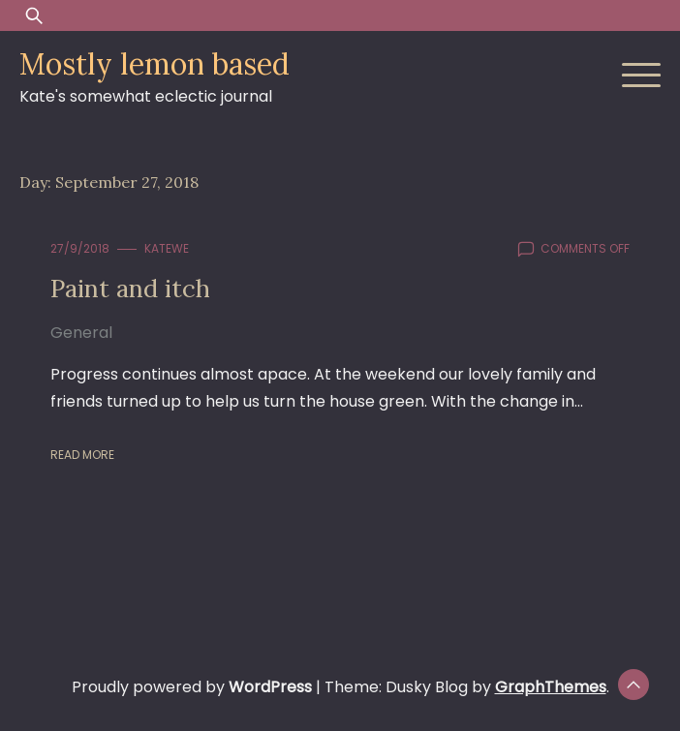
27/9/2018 (79, 248)
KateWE (166, 248)
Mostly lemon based (154, 64)
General (81, 332)
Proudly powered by (194, 687)
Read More (82, 454)
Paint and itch (130, 288)
